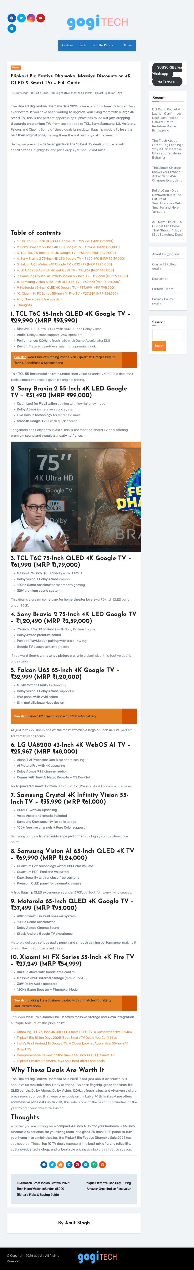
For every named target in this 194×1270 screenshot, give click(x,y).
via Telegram (167, 81)
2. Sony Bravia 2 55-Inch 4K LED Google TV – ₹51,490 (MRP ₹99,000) (68, 247)
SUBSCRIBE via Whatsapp (167, 70)
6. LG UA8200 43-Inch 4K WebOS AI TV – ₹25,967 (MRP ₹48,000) (65, 270)
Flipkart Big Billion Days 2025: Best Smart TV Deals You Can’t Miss (67, 1038)
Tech (82, 45)
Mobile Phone (103, 45)
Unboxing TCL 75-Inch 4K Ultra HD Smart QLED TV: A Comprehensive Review (75, 1032)
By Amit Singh (19, 93)
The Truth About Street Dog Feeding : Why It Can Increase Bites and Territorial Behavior (167, 149)
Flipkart (88, 93)
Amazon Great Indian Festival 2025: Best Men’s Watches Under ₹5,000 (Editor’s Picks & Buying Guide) (43, 1189)
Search (159, 322)
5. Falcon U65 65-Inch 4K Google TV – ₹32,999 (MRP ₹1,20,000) (64, 264)
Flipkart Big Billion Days (108, 93)
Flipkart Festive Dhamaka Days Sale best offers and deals (61, 1061)
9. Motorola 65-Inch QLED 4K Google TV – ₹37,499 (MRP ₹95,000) (66, 287)
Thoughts (24, 305)
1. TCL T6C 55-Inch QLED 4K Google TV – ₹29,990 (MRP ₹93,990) (65, 241)
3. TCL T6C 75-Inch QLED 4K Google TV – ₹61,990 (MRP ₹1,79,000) (66, 253)
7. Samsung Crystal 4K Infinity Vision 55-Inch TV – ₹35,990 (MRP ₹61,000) (72, 276)
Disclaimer (160, 279)
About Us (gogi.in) (165, 254)
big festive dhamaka (69, 93)
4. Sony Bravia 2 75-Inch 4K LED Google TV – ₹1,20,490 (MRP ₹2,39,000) (71, 258)
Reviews (67, 45)
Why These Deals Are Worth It (39, 299)
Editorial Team (162, 289)
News (15, 67)
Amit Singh (77, 1223)
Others (127, 45)
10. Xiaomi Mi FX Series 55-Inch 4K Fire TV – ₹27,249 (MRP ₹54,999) (67, 293)
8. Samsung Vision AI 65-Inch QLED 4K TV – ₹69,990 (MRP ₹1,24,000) (68, 282)
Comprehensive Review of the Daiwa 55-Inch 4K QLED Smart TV (66, 1055)
